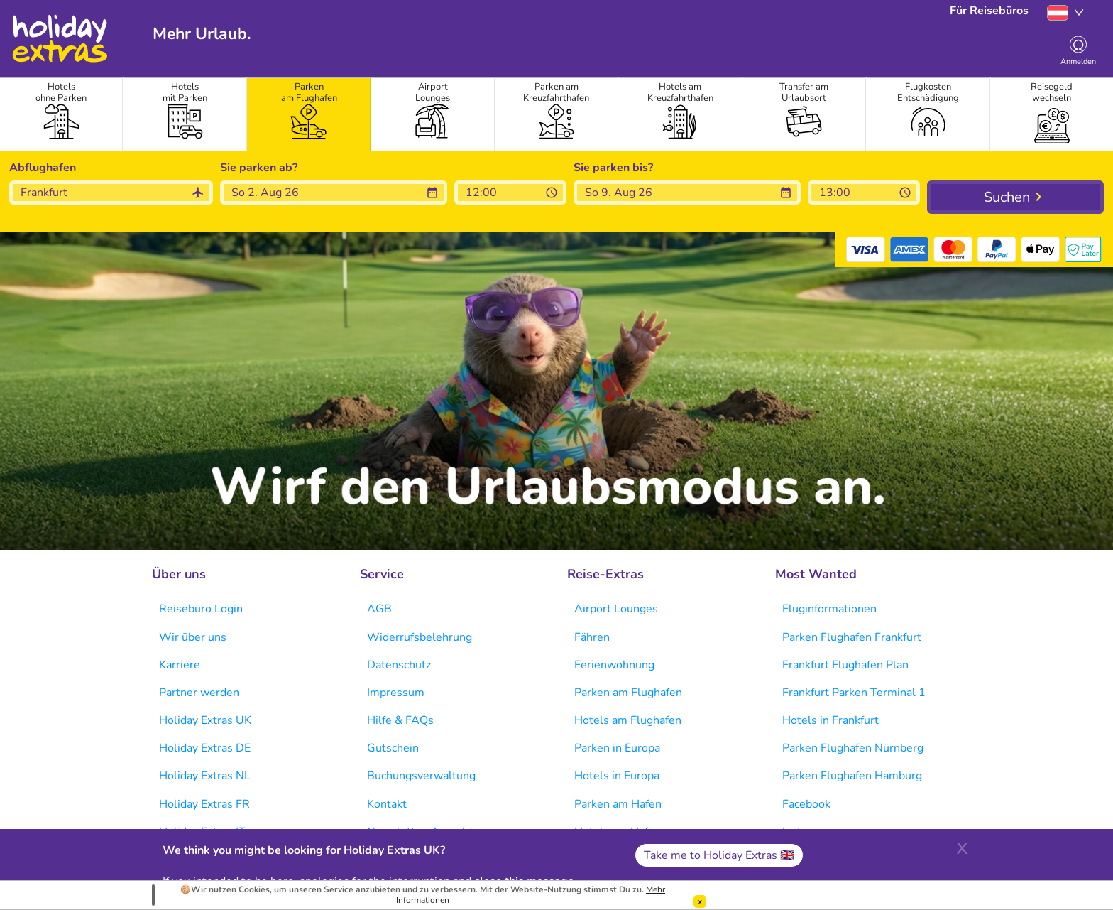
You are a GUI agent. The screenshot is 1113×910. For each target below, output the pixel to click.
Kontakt (387, 804)
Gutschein (393, 748)
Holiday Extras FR (204, 804)
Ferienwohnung (614, 665)
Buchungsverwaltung (421, 776)
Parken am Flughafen (628, 692)
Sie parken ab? (258, 167)
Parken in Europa (617, 748)
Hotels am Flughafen (627, 720)
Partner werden (199, 692)
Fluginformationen (829, 609)
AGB (379, 609)
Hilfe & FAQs (400, 720)
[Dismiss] (699, 901)
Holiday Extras (59, 38)
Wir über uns (192, 637)
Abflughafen (42, 167)
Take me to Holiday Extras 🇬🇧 (719, 855)
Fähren (592, 637)
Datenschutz (399, 665)
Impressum (395, 692)
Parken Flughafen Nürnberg (852, 748)
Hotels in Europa (616, 776)
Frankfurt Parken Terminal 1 (854, 692)
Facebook (806, 804)
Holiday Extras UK (205, 720)
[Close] (961, 846)
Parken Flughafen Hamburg (852, 776)
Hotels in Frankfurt (830, 720)
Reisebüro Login (201, 609)
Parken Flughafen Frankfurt (851, 637)
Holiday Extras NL (205, 776)
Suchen (1007, 197)
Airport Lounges (616, 609)
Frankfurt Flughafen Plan (845, 665)
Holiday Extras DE (205, 748)
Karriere (179, 665)
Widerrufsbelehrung (419, 637)
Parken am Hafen (618, 804)
